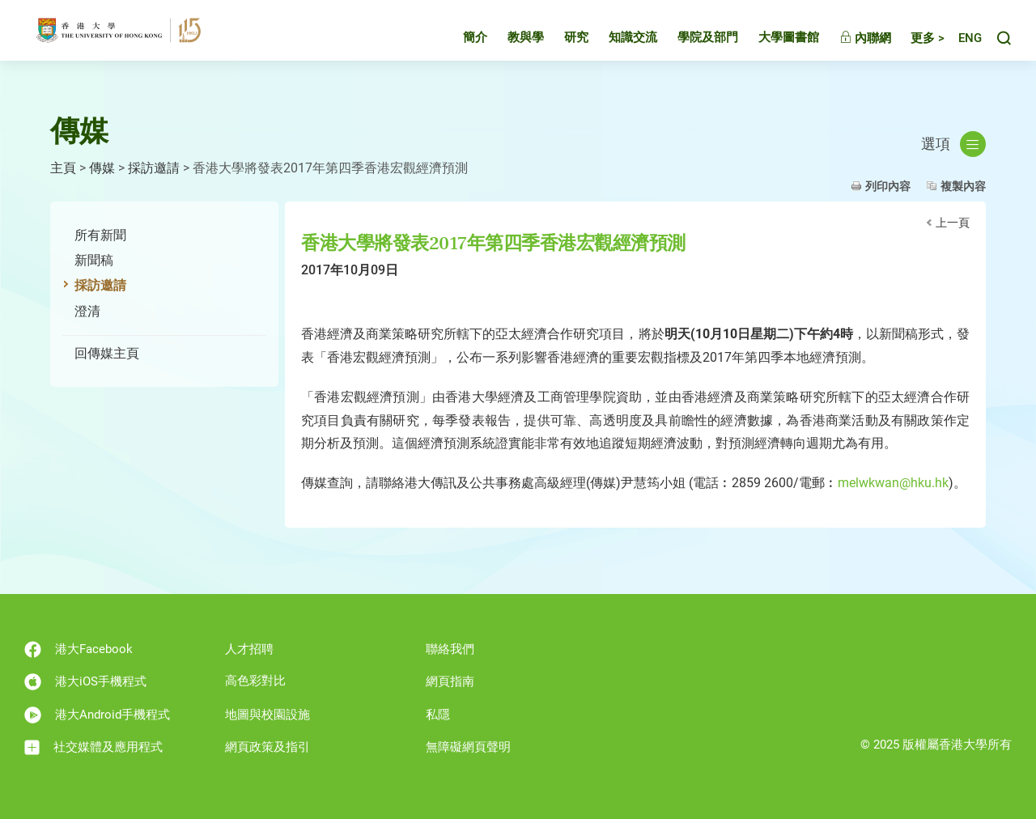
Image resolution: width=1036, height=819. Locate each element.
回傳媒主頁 (106, 353)
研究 (562, 43)
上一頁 (953, 222)
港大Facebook (78, 649)
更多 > (913, 44)
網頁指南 (450, 681)
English (963, 45)
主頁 (63, 168)
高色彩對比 (255, 680)
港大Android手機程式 (97, 715)
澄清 (87, 311)
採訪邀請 (154, 168)
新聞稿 (93, 260)
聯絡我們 (450, 649)
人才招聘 (249, 649)
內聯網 (851, 44)
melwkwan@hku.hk (893, 482)
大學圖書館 (774, 43)
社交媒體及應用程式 (93, 747)
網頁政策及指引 (267, 747)
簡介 (460, 43)
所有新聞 (100, 235)
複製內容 (963, 186)
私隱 (438, 714)
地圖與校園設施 (267, 714)
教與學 (511, 43)
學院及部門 (693, 43)
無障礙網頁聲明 (468, 747)
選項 (953, 144)
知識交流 (618, 43)
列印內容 (888, 186)
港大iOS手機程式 (85, 681)
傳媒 (102, 168)
